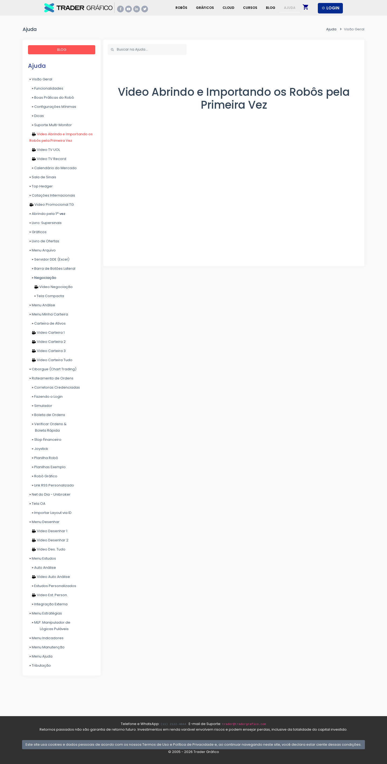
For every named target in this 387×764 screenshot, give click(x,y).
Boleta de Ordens (47, 414)
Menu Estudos (42, 558)
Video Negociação (51, 286)
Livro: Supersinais (45, 222)
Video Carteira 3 (47, 350)
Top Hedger (41, 186)
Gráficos (205, 7)
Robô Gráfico (43, 476)
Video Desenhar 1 (48, 531)
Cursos (250, 7)
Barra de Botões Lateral (52, 268)
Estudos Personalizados (52, 585)
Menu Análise (42, 305)
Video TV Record (47, 158)
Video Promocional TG (51, 204)
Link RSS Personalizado (51, 485)
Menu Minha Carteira (48, 314)
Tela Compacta (46, 296)
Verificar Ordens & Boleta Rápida (48, 427)
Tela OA (37, 503)
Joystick (38, 448)
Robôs (181, 7)
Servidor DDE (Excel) (49, 259)
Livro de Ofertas (44, 241)
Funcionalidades (46, 88)
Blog (270, 7)
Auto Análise (42, 567)
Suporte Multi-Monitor (50, 124)
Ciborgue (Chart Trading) (52, 369)
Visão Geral (40, 79)
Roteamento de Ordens (51, 378)
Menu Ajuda (40, 656)
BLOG (61, 49)
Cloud (228, 7)
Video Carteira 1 (47, 332)
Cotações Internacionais (52, 195)
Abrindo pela (47, 213)
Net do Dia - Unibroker (50, 494)
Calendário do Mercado (53, 167)
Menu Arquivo (42, 250)
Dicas (36, 115)
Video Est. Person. (48, 595)
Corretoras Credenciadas (54, 387)
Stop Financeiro (45, 439)
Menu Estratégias (45, 613)
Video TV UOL (44, 149)
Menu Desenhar (44, 521)
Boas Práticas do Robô (51, 97)
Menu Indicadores (46, 638)
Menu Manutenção (47, 647)
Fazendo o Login (46, 396)
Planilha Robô (43, 457)
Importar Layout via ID (50, 512)
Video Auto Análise (49, 576)
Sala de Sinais (42, 177)
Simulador (40, 405)
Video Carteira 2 (47, 341)
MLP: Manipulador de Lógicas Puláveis (49, 625)
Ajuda (289, 7)
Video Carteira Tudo (50, 360)
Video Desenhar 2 (48, 540)
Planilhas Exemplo (47, 467)
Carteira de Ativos (47, 323)
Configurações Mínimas (52, 106)
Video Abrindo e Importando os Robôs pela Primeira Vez (61, 137)
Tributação (40, 665)
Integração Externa (48, 604)
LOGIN (330, 8)
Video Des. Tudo (47, 549)
